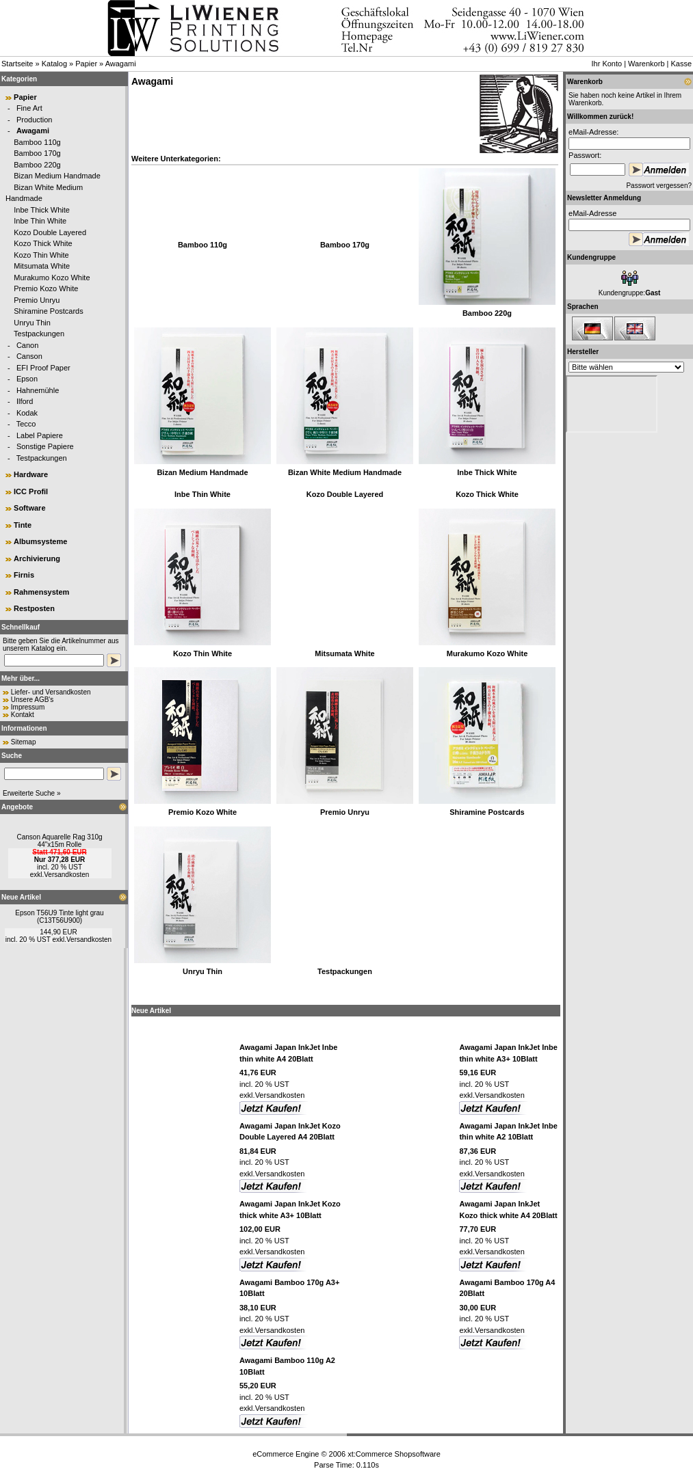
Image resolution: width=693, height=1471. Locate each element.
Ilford (24, 401)
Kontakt (22, 714)
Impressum (27, 707)
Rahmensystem (41, 592)
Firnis (24, 575)
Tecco (26, 424)
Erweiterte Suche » (32, 793)
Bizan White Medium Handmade (345, 472)
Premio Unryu (37, 300)
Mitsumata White (42, 266)
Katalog (54, 63)
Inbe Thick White (42, 210)
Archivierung (37, 558)
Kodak (27, 413)
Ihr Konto (606, 63)
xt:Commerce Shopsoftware (394, 1454)
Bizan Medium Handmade (57, 176)
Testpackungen (39, 333)
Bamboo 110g (37, 142)
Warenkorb (646, 63)
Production (34, 120)
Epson (27, 379)
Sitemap (23, 742)
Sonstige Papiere (45, 446)
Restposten (34, 608)
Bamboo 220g (37, 165)
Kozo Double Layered (50, 232)
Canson (29, 356)
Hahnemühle (37, 390)
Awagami (120, 63)
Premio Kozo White (46, 288)
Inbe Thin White (40, 221)
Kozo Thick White (43, 243)
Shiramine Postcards (48, 311)
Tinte (22, 525)
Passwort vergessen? (659, 185)
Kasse (681, 63)
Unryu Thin (32, 323)
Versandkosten (66, 874)
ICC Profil (31, 491)
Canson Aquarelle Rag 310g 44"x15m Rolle (59, 840)
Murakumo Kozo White (52, 277)
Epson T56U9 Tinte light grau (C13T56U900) (59, 916)
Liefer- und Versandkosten (51, 692)
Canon (27, 345)
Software (29, 508)
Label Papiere (39, 435)
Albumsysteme (40, 541)
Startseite (17, 63)
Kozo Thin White (41, 255)
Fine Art (29, 108)
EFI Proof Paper (43, 368)
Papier (86, 63)
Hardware (31, 474)
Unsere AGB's (32, 699)
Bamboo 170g (37, 153)
